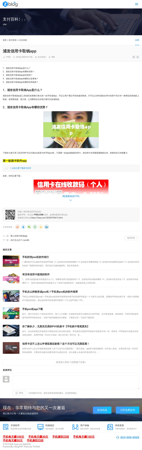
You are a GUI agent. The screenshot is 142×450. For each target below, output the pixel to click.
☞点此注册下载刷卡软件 (20, 168)
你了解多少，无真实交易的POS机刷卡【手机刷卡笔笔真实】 (55, 326)
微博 (17, 227)
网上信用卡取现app (19, 236)
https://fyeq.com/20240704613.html (47, 218)
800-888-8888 (129, 437)
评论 (21, 393)
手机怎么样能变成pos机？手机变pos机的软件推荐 (50, 291)
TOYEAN (36, 447)
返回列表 (131, 238)
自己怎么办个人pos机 (20, 240)
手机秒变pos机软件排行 (35, 257)
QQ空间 (41, 227)
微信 (29, 227)
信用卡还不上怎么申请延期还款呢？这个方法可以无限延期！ (56, 343)
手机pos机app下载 (32, 309)
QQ (23, 227)
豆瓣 (35, 227)
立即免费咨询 (127, 410)
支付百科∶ (13, 40)
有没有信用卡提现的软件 (36, 274)
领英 (47, 227)
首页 (5, 40)
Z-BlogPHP (18, 447)
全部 (137, 40)
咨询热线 (102, 410)
